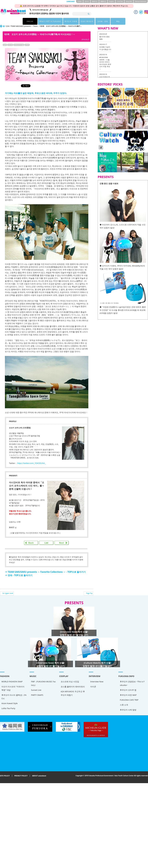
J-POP (27, 45)
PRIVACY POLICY (21, 776)
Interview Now (75, 683)
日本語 (80, 1)
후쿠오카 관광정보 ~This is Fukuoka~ (103, 686)
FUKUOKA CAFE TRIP (100, 702)
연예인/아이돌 (19, 45)
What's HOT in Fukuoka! (50, 21)
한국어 (87, 1)
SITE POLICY (5, 776)
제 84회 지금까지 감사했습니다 (105, 48)
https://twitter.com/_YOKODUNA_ (31, 463)
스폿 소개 (95, 707)
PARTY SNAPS (30, 695)
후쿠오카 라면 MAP (99, 697)
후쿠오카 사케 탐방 (99, 712)
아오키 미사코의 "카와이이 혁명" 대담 (12, 688)
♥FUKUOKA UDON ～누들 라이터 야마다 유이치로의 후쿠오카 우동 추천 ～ (105, 63)
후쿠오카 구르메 (71, 21)
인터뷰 (10, 45)
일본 (4, 45)
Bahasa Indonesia (140, 1)
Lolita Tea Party (8, 708)
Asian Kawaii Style (9, 703)
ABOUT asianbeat (39, 776)
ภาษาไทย (120, 1)
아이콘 (72, 688)
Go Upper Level (7, 593)
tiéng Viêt (129, 1)
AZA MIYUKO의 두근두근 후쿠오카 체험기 (58, 695)
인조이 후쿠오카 (87, 21)
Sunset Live (29, 690)
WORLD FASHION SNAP (11, 681)
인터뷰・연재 (103, 21)
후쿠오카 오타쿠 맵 (99, 693)
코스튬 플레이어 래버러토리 (58, 688)
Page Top (89, 593)
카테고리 (30, 21)
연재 (7, 26)
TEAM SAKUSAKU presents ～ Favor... (25, 26)
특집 (118, 21)
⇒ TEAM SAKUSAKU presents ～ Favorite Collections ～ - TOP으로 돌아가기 (45, 571)
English (111, 1)
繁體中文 (103, 1)
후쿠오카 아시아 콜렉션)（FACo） (13, 697)
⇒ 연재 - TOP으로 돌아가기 (18, 575)
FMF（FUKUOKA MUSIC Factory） (36, 684)
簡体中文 (94, 1)
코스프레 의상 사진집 (55, 683)
